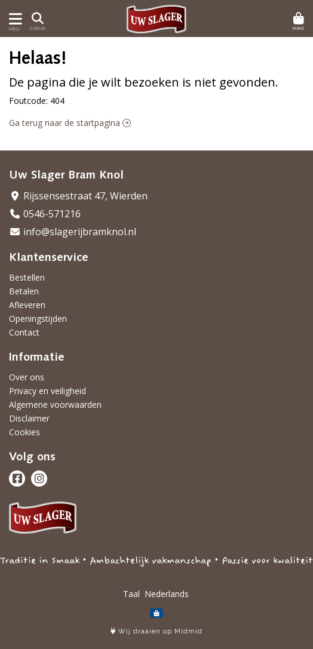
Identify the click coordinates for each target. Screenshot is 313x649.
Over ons (26, 377)
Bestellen (27, 277)
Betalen (24, 291)
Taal (131, 593)
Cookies (24, 432)
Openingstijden (38, 318)
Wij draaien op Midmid (156, 631)
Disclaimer (29, 418)
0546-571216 (45, 213)
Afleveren (27, 304)
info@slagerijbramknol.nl (72, 231)
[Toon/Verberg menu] (13, 19)
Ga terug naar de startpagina (70, 122)
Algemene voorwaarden (55, 404)
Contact (24, 332)
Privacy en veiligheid (47, 390)
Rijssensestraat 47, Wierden (78, 195)
